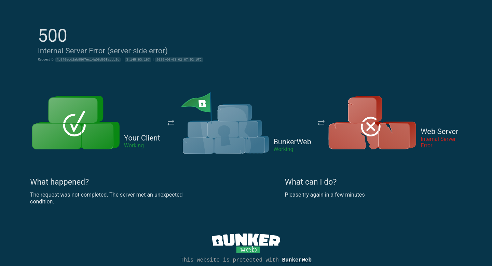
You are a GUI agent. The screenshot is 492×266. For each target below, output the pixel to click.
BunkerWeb (297, 259)
